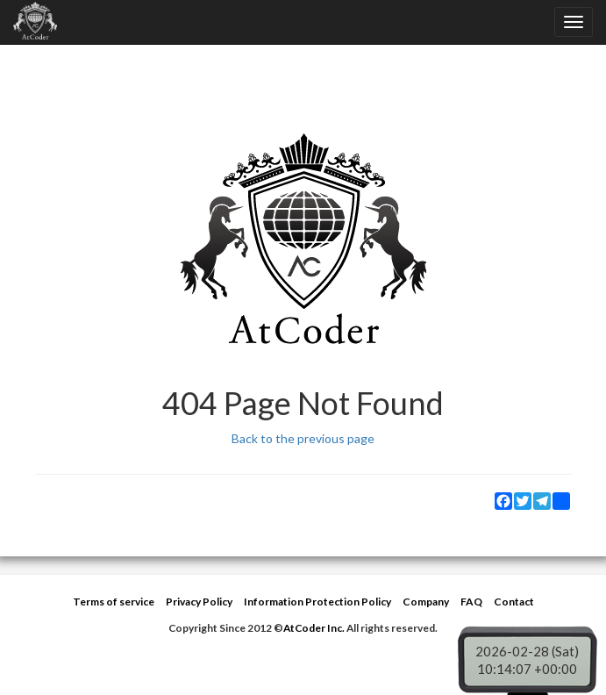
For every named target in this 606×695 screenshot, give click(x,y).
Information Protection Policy (317, 601)
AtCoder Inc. (314, 627)
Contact (514, 601)
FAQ (471, 601)
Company (426, 601)
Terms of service (113, 601)
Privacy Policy (199, 601)
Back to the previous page (303, 438)
